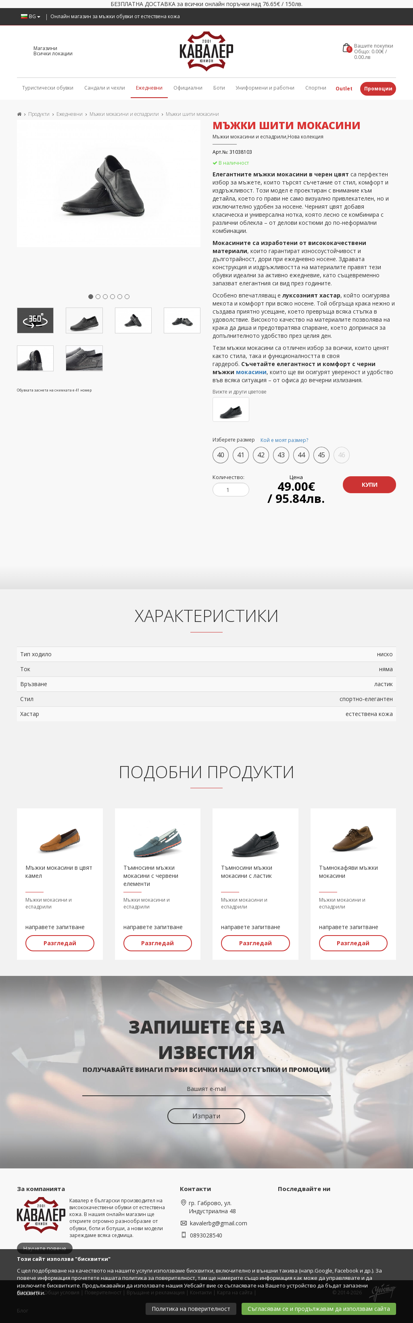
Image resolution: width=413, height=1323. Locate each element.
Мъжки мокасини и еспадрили (124, 114)
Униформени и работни (265, 87)
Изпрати (206, 1116)
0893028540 (206, 1235)
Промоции (378, 88)
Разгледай (60, 943)
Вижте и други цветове (240, 391)
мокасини (251, 372)
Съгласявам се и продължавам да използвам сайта (319, 1309)
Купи (370, 484)
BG (30, 16)
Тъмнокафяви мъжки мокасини (348, 871)
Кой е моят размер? (284, 440)
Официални (187, 87)
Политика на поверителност (191, 1309)
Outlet (344, 88)
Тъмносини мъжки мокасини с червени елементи (150, 876)
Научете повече (44, 1248)
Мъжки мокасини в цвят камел (58, 871)
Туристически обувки (47, 87)
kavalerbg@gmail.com (218, 1223)
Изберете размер (262, 440)
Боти (219, 87)
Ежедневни (149, 87)
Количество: (228, 477)
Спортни (315, 87)
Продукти (39, 114)
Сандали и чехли (104, 87)
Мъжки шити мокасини (192, 114)
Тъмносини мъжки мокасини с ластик (246, 871)
